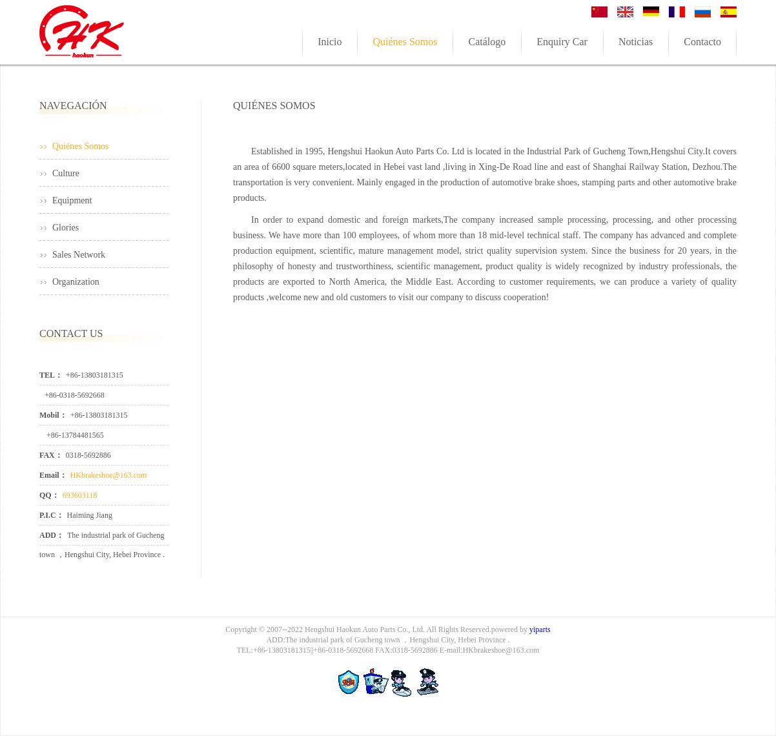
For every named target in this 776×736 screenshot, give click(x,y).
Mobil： (53, 415)
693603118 (80, 495)
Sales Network (78, 255)
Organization (75, 282)
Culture (65, 173)
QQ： (49, 495)
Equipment (72, 200)
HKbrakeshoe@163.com (108, 475)
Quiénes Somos (80, 146)
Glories (65, 227)
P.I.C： (51, 515)
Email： (53, 475)
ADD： (51, 535)
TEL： (51, 375)
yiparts (540, 629)
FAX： (51, 455)
